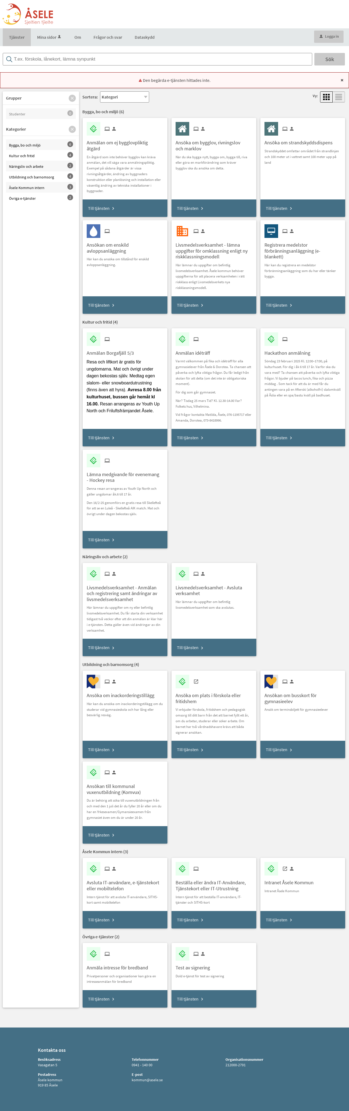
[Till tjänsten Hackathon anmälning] (289, 351)
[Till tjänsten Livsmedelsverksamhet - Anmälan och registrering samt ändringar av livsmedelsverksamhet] (125, 591)
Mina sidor (49, 37)
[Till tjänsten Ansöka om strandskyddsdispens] (300, 141)
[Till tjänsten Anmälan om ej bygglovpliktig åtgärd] (125, 143)
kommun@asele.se (147, 1079)
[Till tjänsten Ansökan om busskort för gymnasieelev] (302, 696)
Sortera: (90, 97)
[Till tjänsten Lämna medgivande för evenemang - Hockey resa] (125, 475)
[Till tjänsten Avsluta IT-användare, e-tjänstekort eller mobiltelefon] (125, 883)
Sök (329, 59)
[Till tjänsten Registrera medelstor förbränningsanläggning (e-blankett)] (302, 249)
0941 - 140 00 (142, 1064)
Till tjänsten (99, 208)
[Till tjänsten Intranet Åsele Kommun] (291, 881)
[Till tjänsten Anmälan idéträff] (195, 351)
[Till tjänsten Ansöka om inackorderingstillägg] (122, 693)
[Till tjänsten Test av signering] (195, 966)
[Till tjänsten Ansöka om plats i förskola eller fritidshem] (214, 696)
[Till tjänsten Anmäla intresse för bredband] (119, 966)
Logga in (329, 36)
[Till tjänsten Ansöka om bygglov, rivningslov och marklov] (214, 143)
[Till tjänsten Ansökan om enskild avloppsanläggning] (125, 246)
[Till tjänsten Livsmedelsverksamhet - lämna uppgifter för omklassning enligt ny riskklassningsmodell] (214, 249)
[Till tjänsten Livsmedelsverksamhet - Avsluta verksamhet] (214, 588)
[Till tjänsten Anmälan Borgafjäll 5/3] (112, 351)
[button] (72, 98)
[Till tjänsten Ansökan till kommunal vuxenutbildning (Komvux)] (125, 787)
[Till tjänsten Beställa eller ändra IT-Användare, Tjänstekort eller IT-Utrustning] (214, 883)
